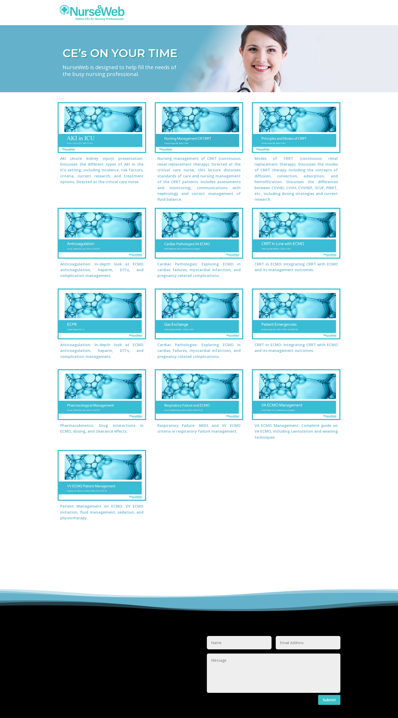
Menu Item (248, 16)
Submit (329, 699)
